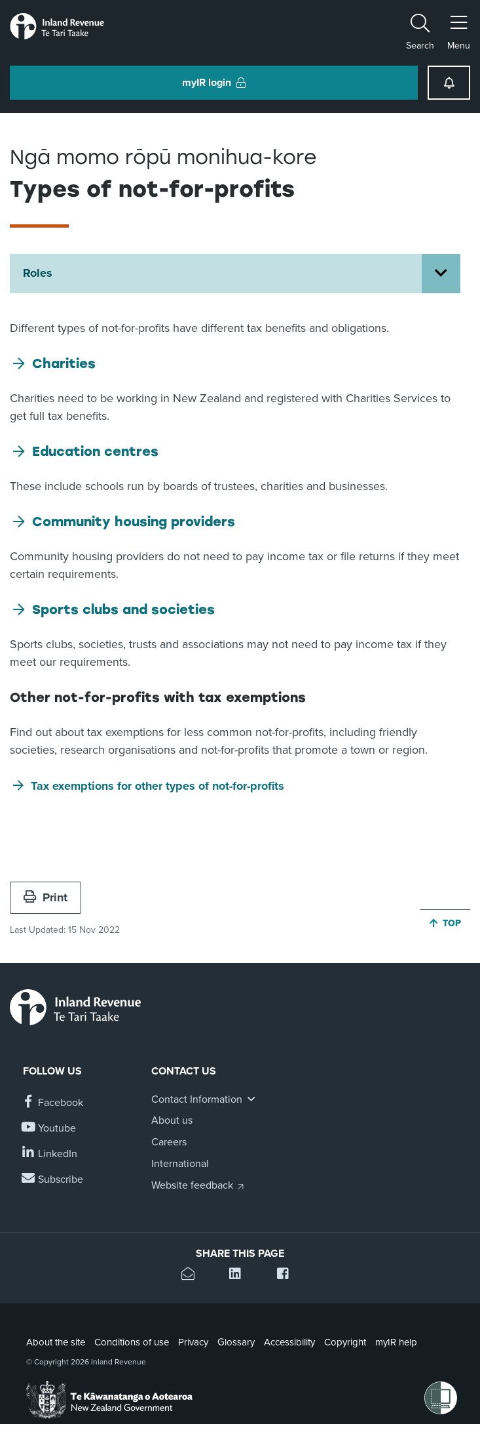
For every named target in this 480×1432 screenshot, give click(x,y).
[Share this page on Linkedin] (240, 1275)
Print (45, 897)
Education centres (95, 451)
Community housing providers (133, 521)
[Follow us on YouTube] (49, 1128)
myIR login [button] (214, 82)
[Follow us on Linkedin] (50, 1154)
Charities (64, 363)
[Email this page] (192, 1275)
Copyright (345, 1342)
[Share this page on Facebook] (288, 1275)
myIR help (396, 1342)
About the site (55, 1342)
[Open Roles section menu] (441, 273)
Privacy (193, 1342)
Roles (37, 273)
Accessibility (289, 1342)
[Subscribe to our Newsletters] (53, 1180)
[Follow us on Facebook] (53, 1103)
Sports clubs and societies (123, 609)
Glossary (236, 1342)
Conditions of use (131, 1342)
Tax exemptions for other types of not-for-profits (157, 786)
